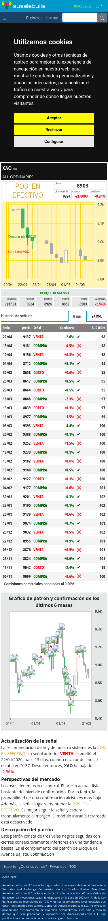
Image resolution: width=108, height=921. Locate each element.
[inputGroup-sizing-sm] (79, 17)
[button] (101, 6)
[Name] (102, 17)
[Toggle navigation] (5, 18)
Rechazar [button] (54, 129)
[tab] (77, 316)
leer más (72, 918)
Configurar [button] (54, 141)
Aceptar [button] (54, 118)
